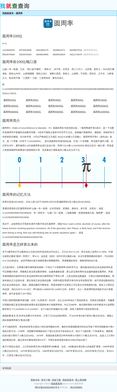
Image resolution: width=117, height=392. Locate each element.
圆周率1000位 (100, 100)
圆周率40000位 (78, 106)
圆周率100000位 (101, 111)
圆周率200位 (10, 100)
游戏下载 (56, 380)
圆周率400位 (54, 100)
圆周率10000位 (11, 106)
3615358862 (76, 387)
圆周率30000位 (55, 106)
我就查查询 (7, 13)
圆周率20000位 (33, 106)
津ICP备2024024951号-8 (47, 387)
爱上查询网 (80, 380)
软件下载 (45, 380)
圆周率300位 (32, 100)
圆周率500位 (77, 100)
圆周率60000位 (11, 111)
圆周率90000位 (78, 111)
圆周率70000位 (33, 111)
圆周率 (19, 13)
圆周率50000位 (100, 106)
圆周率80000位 (55, 111)
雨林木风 (35, 380)
